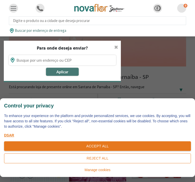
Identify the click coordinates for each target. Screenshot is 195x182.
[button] (157, 8)
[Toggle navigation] (13, 8)
